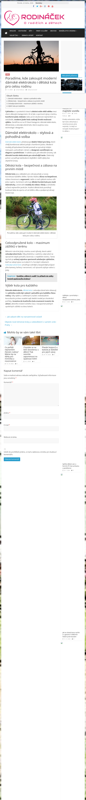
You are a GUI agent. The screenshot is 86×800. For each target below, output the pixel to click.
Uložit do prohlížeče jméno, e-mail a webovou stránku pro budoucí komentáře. (30, 453)
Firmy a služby (42, 31)
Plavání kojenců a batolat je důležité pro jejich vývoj (50, 349)
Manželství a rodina (67, 31)
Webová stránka (10, 437)
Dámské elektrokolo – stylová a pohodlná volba (24, 98)
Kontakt (39, 35)
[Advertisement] (43, 483)
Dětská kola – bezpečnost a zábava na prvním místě (26, 101)
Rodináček (70, 351)
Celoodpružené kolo (13, 265)
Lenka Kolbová (20, 90)
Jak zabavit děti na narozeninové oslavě (23, 316)
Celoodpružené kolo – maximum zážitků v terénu (25, 104)
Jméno (7, 413)
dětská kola (27, 290)
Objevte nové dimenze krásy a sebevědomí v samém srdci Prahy (30, 323)
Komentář (8, 382)
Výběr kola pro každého (16, 106)
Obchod (53, 31)
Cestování (22, 31)
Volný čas (14, 35)
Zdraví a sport (27, 35)
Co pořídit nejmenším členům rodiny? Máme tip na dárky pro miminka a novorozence (11, 354)
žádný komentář (31, 90)
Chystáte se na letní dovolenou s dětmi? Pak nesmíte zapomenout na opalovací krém (31, 353)
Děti (30, 31)
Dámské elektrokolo (13, 142)
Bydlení (13, 31)
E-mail (7, 425)
